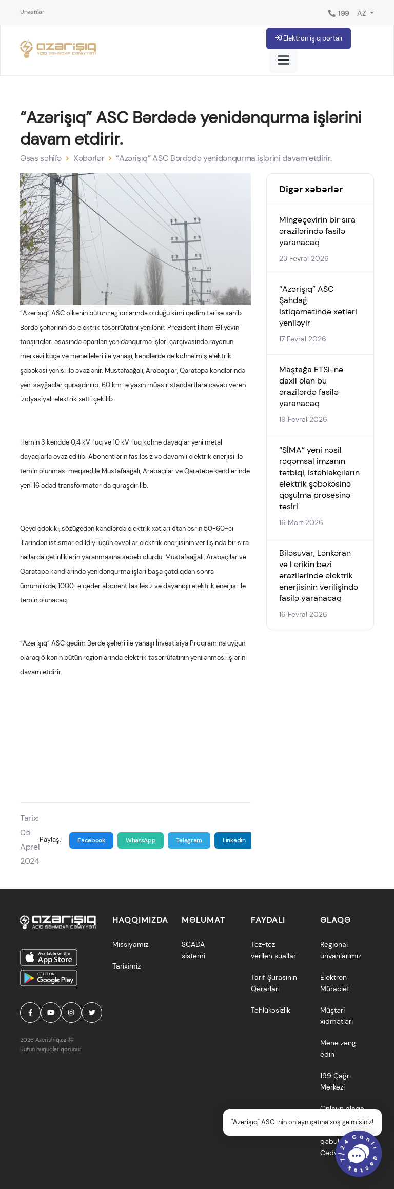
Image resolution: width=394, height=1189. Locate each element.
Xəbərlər (88, 158)
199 (338, 13)
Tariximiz (126, 966)
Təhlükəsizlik (270, 1010)
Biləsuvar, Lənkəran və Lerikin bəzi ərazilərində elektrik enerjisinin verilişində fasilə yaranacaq (318, 575)
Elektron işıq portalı (308, 38)
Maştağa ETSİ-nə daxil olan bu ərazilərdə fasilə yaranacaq (311, 386)
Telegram (189, 840)
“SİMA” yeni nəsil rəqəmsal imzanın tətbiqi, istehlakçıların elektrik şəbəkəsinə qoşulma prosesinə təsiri (319, 478)
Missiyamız (130, 944)
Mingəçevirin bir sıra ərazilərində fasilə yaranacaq (317, 231)
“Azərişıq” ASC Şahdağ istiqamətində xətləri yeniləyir (318, 306)
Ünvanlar (32, 12)
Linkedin (234, 840)
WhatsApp (141, 840)
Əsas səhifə (41, 158)
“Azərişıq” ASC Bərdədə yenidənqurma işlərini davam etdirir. (223, 158)
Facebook (91, 840)
